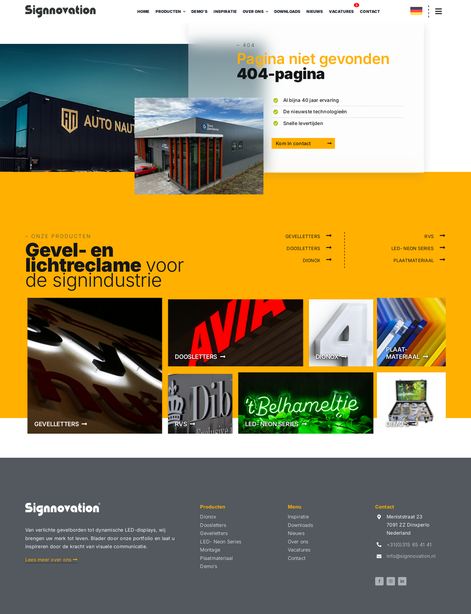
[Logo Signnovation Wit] (62, 505)
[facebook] (379, 581)
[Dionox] (341, 332)
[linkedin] (402, 581)
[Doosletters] (235, 332)
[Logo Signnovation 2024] (60, 8)
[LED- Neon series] (305, 403)
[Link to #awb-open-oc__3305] (438, 11)
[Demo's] (411, 403)
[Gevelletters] (94, 366)
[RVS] (200, 403)
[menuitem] (416, 12)
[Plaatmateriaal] (411, 332)
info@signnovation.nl (411, 556)
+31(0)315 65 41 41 (409, 545)
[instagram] (391, 581)
